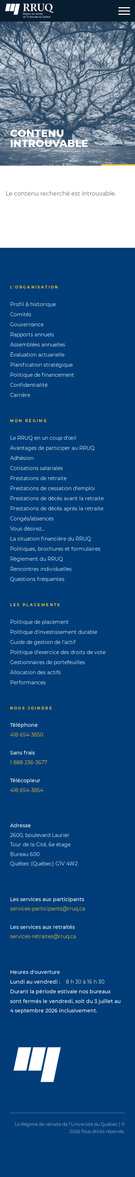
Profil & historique (33, 304)
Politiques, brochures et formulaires (55, 549)
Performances (28, 682)
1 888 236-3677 (28, 762)
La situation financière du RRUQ (50, 539)
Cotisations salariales (36, 468)
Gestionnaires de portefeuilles (47, 662)
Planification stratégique (41, 365)
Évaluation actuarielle (37, 355)
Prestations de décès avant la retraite (57, 498)
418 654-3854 (26, 790)
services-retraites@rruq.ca (43, 936)
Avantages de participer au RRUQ (52, 448)
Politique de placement (39, 622)
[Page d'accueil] (29, 11)
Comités (20, 314)
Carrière (20, 395)
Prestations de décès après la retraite (56, 508)
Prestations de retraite (38, 478)
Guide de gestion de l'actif (43, 642)
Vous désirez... (27, 528)
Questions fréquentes (37, 579)
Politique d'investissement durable (53, 632)
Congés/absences (32, 518)
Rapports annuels (32, 334)
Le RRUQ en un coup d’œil (43, 438)
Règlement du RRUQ (36, 559)
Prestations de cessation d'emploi (52, 488)
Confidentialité (29, 385)
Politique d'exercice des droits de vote (57, 652)
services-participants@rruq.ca (47, 908)
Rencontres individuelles (41, 569)
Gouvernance (27, 324)
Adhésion (21, 458)
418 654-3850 (26, 734)
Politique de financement (42, 375)
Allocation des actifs (35, 672)
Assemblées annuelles (37, 344)
